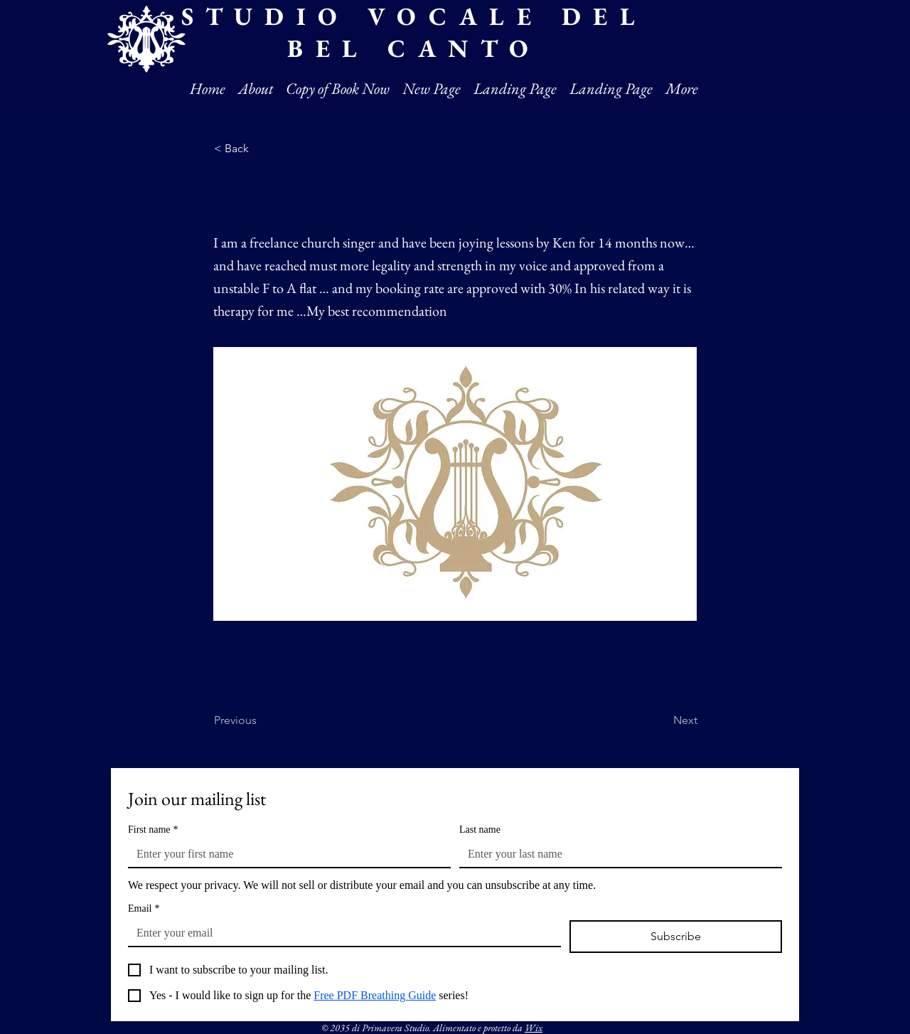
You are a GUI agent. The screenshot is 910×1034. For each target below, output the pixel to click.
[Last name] (616, 854)
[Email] (340, 933)
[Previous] (261, 720)
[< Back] (261, 148)
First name (153, 830)
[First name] (285, 854)
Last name (479, 829)
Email (143, 908)
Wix (533, 1027)
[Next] (661, 720)
